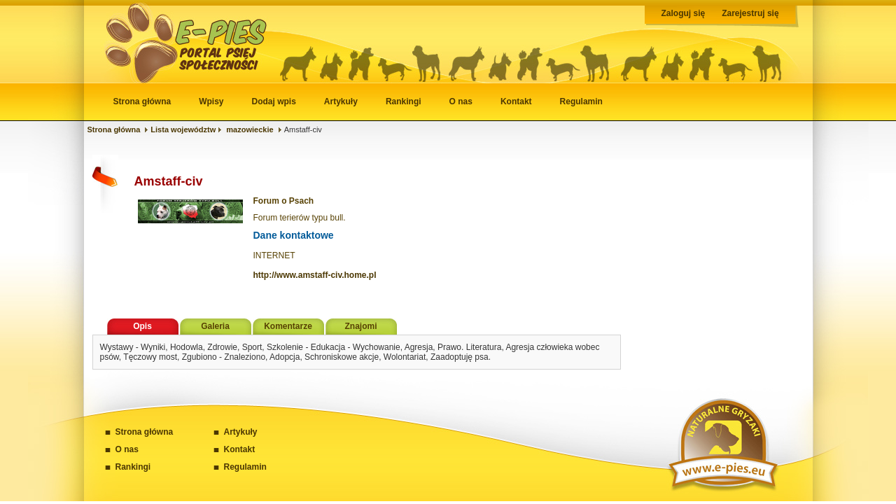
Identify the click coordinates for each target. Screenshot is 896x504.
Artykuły (341, 101)
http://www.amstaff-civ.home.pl (315, 275)
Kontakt (516, 101)
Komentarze (288, 326)
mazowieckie (249, 129)
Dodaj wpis (274, 101)
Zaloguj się (684, 13)
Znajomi (360, 326)
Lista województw (183, 129)
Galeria (215, 326)
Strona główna (142, 101)
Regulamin (581, 101)
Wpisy (211, 101)
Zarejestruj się (750, 13)
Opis (142, 326)
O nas (460, 101)
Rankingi (403, 101)
